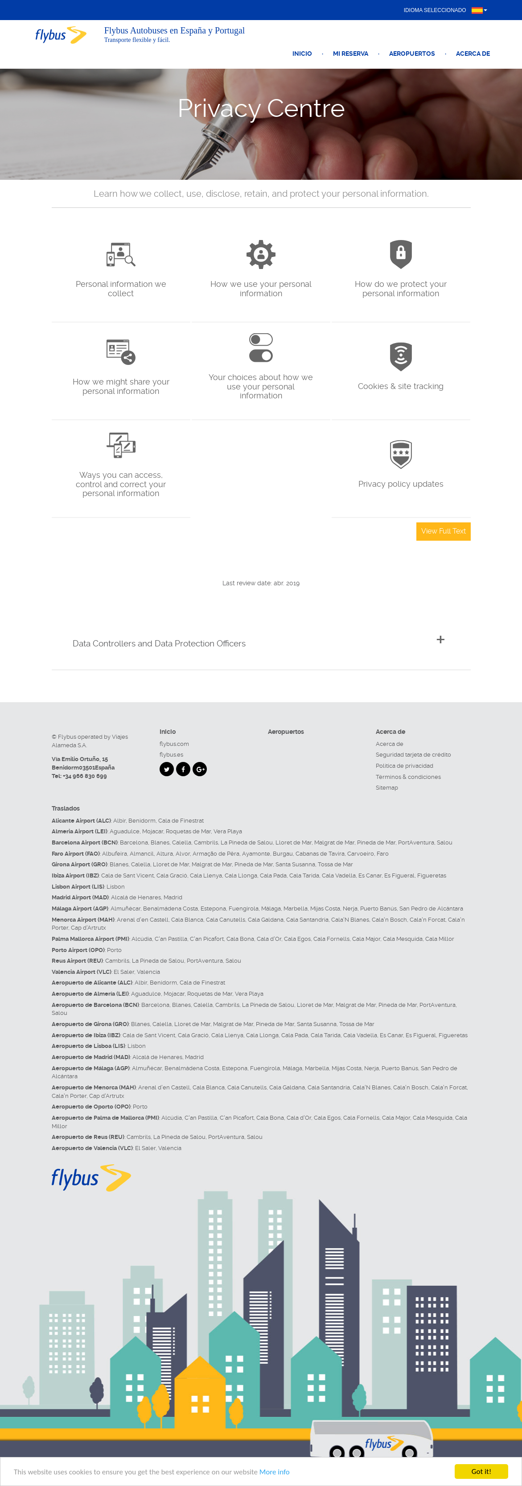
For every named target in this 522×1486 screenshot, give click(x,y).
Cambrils (206, 842)
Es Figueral (399, 875)
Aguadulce (125, 831)
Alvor (183, 853)
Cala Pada (273, 875)
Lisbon (116, 886)
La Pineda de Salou (247, 842)
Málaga (271, 908)
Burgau (283, 853)
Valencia (148, 972)
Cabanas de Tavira (320, 853)
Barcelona (134, 842)
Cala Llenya (206, 875)
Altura (164, 853)
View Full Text (443, 531)
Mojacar (152, 831)
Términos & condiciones (408, 777)
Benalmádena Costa (170, 908)
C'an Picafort (207, 938)
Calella (181, 842)
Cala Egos (297, 938)
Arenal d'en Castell (143, 919)
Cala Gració (171, 875)
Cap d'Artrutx (88, 927)
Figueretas (431, 875)
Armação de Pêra (216, 853)
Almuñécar (125, 908)
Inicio (302, 53)
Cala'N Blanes (350, 919)
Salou (444, 842)
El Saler (124, 972)
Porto (114, 950)
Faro (383, 853)
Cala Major (366, 938)
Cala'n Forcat (427, 919)
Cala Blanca (187, 919)
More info (274, 1472)
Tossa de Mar (335, 864)
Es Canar (370, 875)
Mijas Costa (325, 908)
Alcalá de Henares (136, 897)
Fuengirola (244, 908)
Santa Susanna (295, 864)
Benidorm (142, 820)
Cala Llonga (241, 875)
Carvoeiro (360, 853)
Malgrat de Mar (334, 842)
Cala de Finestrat (181, 820)
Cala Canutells (225, 919)
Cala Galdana (266, 919)
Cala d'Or (269, 938)
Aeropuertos (412, 53)
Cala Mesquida (403, 938)
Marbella (296, 908)
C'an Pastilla (171, 938)
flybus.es (171, 754)
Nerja (350, 908)
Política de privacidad (404, 765)
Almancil (142, 853)
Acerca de (473, 53)
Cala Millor (439, 938)
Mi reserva (350, 53)
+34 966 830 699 (85, 776)
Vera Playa (228, 831)
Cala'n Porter (69, 1096)
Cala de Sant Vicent (127, 875)
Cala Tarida (304, 875)
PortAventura (416, 842)
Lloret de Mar (293, 842)
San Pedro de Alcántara (431, 908)
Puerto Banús (378, 908)
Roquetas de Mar (188, 831)
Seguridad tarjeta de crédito (413, 754)
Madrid (173, 897)
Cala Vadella (339, 875)
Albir (119, 820)
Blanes (160, 842)
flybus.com (174, 744)
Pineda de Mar (376, 842)
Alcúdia (142, 938)
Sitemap (387, 787)
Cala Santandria (307, 919)
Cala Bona (240, 938)
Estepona (213, 908)
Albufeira (114, 853)
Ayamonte (256, 853)
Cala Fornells (331, 938)
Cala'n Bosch (389, 919)
